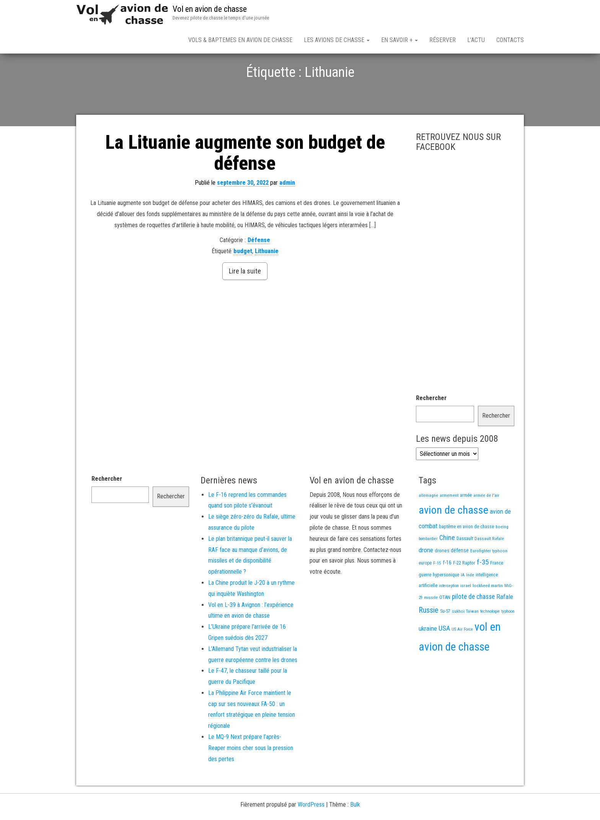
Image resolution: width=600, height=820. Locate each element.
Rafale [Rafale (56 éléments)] (504, 623)
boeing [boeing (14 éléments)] (502, 553)
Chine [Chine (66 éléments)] (447, 564)
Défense (259, 266)
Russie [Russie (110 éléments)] (429, 636)
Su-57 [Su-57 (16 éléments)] (445, 638)
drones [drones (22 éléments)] (442, 577)
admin (287, 209)
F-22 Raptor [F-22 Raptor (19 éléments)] (464, 589)
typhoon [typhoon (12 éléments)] (508, 638)
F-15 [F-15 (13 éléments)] (437, 589)
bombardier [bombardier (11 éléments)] (428, 565)
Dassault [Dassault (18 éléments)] (465, 565)
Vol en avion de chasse (210, 9)
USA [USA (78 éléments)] (444, 655)
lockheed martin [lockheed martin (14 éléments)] (488, 612)
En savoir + (399, 40)
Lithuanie (267, 277)
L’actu (476, 40)
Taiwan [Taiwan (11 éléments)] (472, 638)
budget (242, 277)
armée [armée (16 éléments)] (466, 522)
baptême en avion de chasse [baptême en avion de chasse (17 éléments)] (466, 553)
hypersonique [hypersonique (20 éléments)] (446, 601)
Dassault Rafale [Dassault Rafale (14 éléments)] (489, 565)
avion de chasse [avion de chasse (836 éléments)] (453, 536)
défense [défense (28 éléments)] (460, 577)
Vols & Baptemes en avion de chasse (240, 40)
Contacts (510, 40)
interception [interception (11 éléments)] (449, 612)
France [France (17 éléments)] (496, 589)
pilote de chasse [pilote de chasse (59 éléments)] (473, 623)
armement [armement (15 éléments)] (449, 522)
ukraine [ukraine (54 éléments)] (428, 655)
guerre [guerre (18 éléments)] (425, 601)
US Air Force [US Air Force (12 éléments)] (462, 656)
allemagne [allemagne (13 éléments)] (428, 522)
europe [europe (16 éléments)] (425, 589)
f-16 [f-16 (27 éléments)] (447, 589)
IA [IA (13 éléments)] (463, 601)
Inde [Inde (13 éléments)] (470, 601)
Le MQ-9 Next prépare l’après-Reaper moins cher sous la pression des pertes (250, 774)
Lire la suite (245, 298)
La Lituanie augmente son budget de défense (245, 179)
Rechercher (431, 424)
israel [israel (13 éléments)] (465, 612)
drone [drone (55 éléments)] (426, 577)
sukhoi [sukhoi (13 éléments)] (458, 638)
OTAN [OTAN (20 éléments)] (444, 624)
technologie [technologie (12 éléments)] (490, 638)
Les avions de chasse (337, 40)
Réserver (442, 40)
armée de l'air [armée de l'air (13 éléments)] (486, 522)
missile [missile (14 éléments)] (431, 624)
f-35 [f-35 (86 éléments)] (483, 588)
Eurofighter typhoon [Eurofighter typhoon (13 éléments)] (488, 577)
